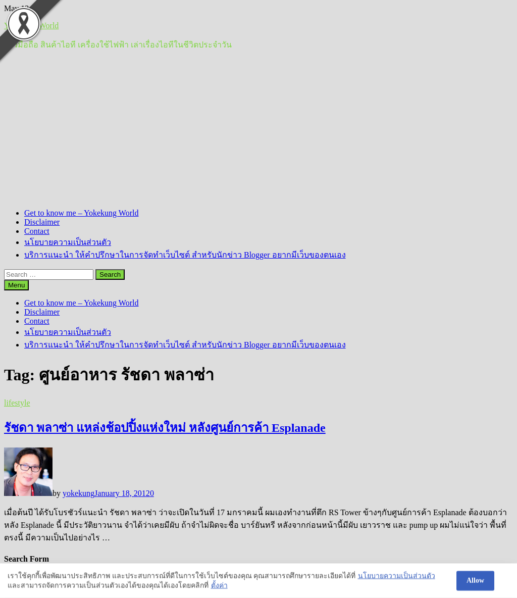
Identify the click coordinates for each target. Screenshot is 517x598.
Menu (16, 285)
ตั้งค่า (219, 586)
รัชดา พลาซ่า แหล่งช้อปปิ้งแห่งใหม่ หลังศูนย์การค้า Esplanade (165, 427)
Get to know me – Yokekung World (81, 213)
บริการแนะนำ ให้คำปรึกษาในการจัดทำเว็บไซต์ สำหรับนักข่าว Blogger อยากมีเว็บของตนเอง (185, 255)
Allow (475, 581)
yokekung (78, 493)
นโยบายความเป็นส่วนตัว (67, 242)
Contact (36, 231)
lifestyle (17, 402)
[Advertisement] (258, 130)
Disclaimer (42, 222)
